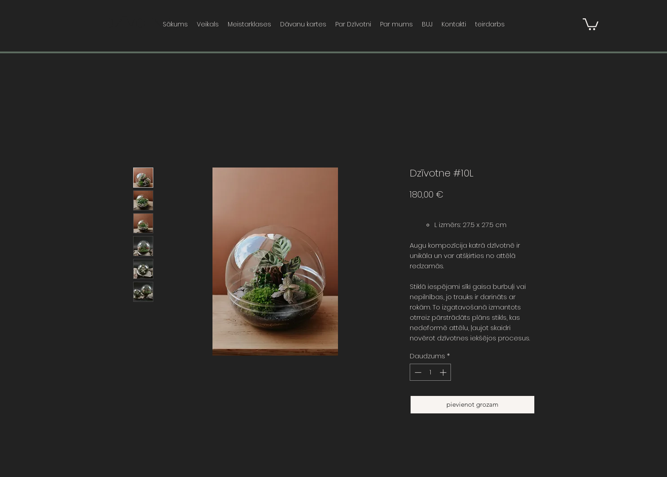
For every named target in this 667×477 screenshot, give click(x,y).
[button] (590, 23)
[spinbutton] (430, 372)
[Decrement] (417, 372)
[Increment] (444, 372)
